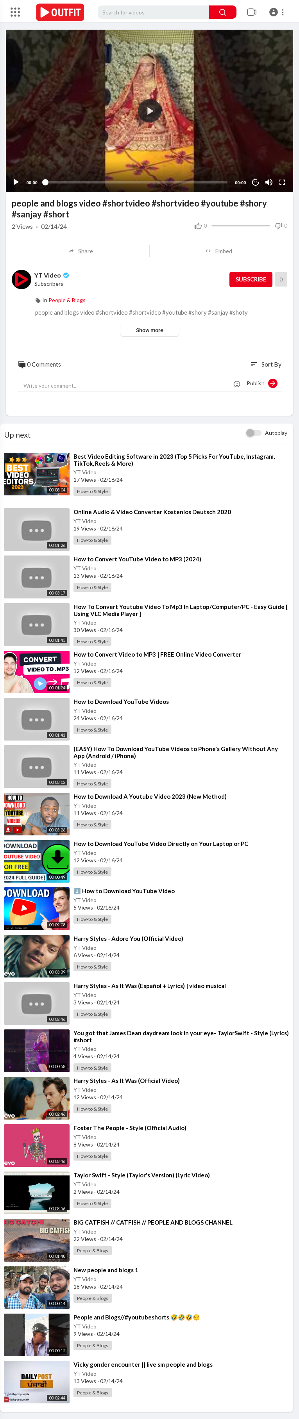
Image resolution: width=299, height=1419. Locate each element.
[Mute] (269, 181)
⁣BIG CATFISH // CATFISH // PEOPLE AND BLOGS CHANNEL (153, 1221)
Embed (218, 249)
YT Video (52, 274)
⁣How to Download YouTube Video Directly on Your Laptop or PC (160, 842)
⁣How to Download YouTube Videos (121, 700)
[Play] (16, 181)
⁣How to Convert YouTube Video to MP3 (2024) (137, 558)
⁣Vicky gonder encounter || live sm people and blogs (143, 1363)
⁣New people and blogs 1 (105, 1268)
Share (80, 249)
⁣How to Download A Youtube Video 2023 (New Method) (150, 795)
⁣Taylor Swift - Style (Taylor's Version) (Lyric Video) (141, 1174)
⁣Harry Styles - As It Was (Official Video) (126, 1079)
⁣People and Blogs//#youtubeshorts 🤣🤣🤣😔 (136, 1316)
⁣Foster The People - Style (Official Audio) (129, 1127)
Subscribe (250, 278)
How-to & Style (92, 490)
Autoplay (276, 432)
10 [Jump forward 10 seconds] (256, 181)
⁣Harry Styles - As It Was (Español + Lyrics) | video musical (149, 984)
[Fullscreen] (282, 181)
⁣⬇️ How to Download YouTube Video (124, 890)
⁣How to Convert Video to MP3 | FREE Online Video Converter (157, 653)
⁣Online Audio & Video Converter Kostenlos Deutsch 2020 (152, 511)
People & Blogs (67, 299)
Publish (262, 382)
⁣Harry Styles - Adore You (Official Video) (128, 937)
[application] (149, 110)
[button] (278, 12)
